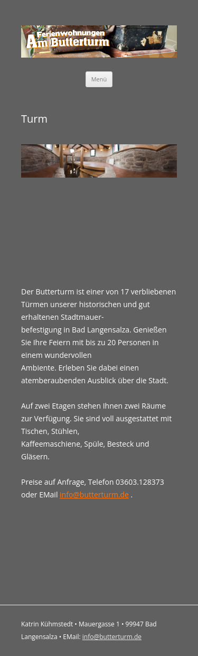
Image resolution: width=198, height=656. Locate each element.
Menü (99, 79)
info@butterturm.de (94, 494)
